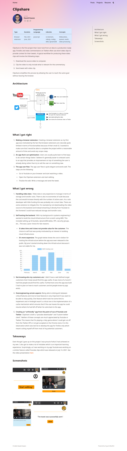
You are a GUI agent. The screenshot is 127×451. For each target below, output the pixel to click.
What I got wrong (101, 35)
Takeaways (99, 38)
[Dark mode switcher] (113, 2)
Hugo (106, 446)
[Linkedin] (27, 20)
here (31, 353)
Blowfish (112, 446)
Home (15, 2)
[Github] (25, 20)
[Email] (30, 20)
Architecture (99, 29)
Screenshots (99, 41)
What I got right (100, 32)
